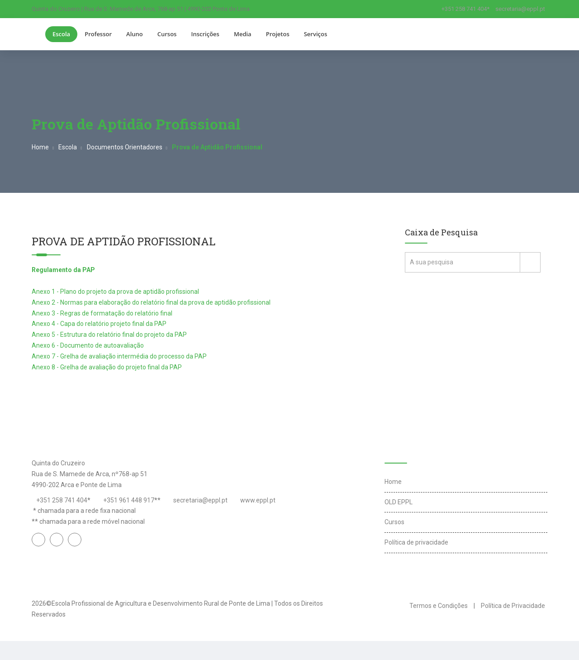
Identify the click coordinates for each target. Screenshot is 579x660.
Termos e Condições (438, 605)
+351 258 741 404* (465, 8)
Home (40, 147)
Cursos (167, 34)
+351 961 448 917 (128, 500)
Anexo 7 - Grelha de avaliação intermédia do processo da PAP (119, 356)
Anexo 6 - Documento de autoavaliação (88, 345)
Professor (98, 34)
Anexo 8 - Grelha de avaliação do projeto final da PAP (107, 367)
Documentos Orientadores (124, 147)
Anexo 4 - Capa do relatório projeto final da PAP (99, 323)
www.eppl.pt (257, 500)
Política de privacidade (416, 542)
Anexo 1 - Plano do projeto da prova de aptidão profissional (115, 291)
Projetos (278, 34)
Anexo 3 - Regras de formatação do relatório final (102, 313)
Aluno (134, 34)
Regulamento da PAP (63, 269)
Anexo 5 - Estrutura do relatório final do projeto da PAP (109, 334)
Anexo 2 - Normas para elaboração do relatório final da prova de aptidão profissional (151, 302)
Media (243, 34)
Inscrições (205, 34)
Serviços (315, 34)
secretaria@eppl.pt (520, 8)
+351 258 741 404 (61, 500)
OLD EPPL (398, 502)
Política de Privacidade (513, 605)
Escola (61, 34)
